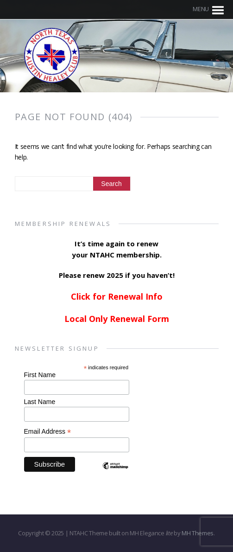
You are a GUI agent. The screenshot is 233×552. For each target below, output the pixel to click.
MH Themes (198, 533)
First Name (40, 375)
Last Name (40, 401)
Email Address (47, 431)
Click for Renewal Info (117, 296)
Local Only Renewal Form (116, 318)
